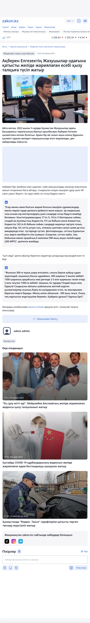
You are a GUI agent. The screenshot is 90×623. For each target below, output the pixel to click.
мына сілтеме (36, 306)
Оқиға (30, 27)
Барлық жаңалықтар (18, 46)
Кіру (86, 551)
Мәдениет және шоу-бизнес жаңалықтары (47, 46)
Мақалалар (49, 27)
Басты (4, 46)
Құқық (39, 27)
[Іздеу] (78, 20)
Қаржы (22, 27)
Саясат (5, 27)
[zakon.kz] (10, 20)
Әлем (13, 27)
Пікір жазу (81, 567)
